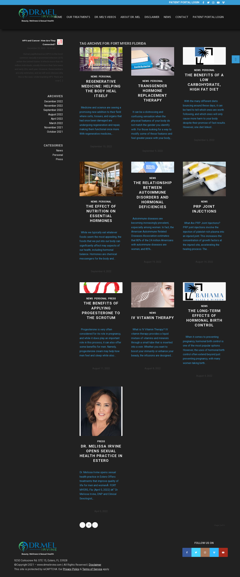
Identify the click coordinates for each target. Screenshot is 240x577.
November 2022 (53, 105)
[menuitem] (58, 17)
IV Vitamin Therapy (152, 318)
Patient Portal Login (184, 2)
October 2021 (55, 131)
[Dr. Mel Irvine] (39, 20)
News (94, 76)
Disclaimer (95, 564)
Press (112, 298)
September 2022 (53, 110)
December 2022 (53, 101)
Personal (105, 76)
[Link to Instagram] (213, 2)
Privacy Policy (71, 569)
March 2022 (56, 123)
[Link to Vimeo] (223, 2)
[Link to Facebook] (203, 2)
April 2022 (57, 118)
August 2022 (55, 114)
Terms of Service (92, 569)
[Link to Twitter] (208, 2)
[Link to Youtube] (218, 2)
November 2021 (53, 127)
